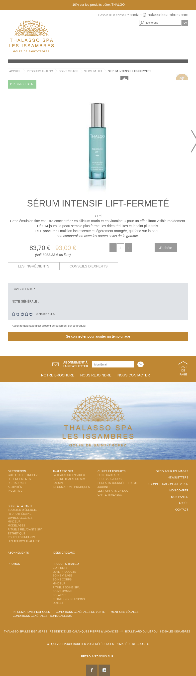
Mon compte (178, 490)
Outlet (58, 602)
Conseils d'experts (89, 266)
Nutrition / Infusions (69, 599)
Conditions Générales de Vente (80, 611)
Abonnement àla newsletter (75, 364)
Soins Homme (62, 591)
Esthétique (16, 533)
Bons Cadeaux (108, 474)
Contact (181, 509)
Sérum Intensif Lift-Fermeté (129, 71)
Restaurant (17, 482)
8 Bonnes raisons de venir (168, 483)
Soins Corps (62, 579)
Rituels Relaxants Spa (25, 529)
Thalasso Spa (63, 471)
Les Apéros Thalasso (24, 541)
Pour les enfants (21, 537)
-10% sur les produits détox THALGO (98, 4)
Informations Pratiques (71, 486)
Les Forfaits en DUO (113, 490)
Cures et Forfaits (111, 471)
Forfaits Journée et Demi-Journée (118, 484)
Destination (17, 471)
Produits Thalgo (40, 71)
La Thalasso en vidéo (69, 474)
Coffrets (60, 567)
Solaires (59, 595)
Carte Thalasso (110, 494)
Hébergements (19, 478)
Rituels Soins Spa (66, 587)
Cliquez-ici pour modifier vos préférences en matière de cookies (98, 643)
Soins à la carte (20, 506)
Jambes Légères (20, 517)
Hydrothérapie (19, 513)
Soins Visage (68, 71)
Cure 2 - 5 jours (110, 478)
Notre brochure (57, 375)
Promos (14, 563)
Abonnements (18, 552)
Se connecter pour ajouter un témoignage (98, 336)
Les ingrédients (33, 266)
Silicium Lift (93, 71)
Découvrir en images (172, 471)
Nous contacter (133, 375)
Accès (183, 503)
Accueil (15, 71)
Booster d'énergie (22, 509)
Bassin (58, 482)
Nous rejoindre (95, 375)
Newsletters (178, 477)
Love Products (64, 571)
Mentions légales (124, 611)
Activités (15, 486)
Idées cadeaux (64, 552)
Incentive (15, 490)
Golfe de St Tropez (23, 474)
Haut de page (183, 370)
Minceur (14, 521)
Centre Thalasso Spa (69, 478)
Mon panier (179, 496)
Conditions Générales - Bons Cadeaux (42, 615)
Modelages (16, 525)
